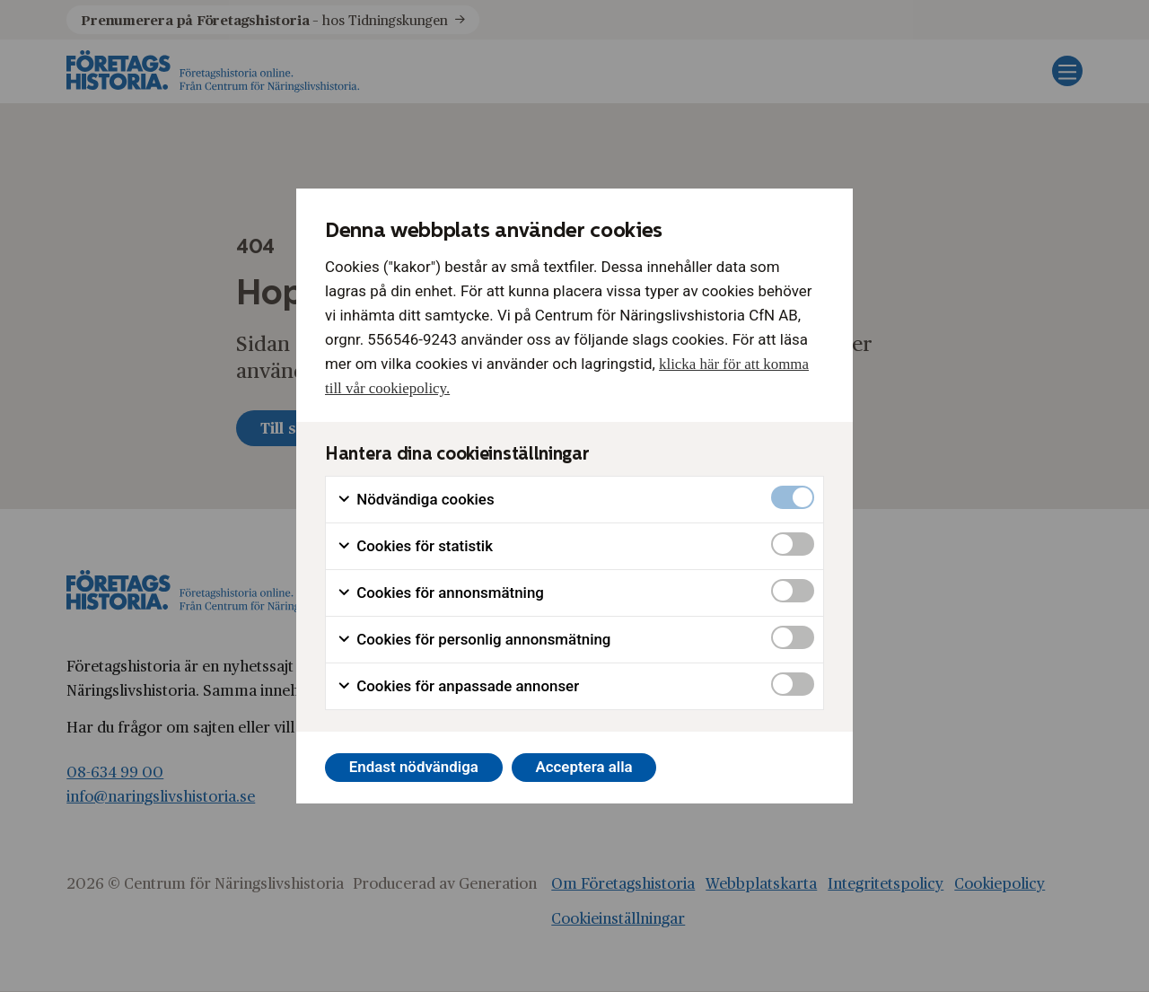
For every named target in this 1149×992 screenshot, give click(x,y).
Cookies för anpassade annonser (458, 686)
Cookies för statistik (415, 546)
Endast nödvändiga (413, 767)
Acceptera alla (583, 767)
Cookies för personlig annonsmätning (473, 639)
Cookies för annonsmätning (440, 593)
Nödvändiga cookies (416, 499)
